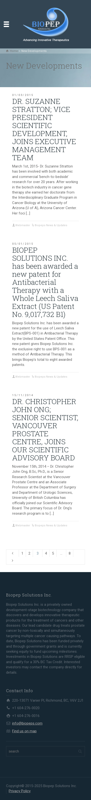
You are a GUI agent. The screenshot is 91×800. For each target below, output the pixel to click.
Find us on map (24, 731)
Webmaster (22, 225)
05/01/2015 (22, 243)
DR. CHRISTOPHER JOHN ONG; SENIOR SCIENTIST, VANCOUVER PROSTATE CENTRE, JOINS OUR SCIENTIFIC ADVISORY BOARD (45, 429)
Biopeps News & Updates (51, 225)
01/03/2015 (22, 95)
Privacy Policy (20, 791)
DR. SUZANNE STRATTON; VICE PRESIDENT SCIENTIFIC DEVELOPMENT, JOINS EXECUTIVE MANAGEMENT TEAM (44, 129)
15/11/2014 (22, 395)
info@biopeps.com (27, 723)
